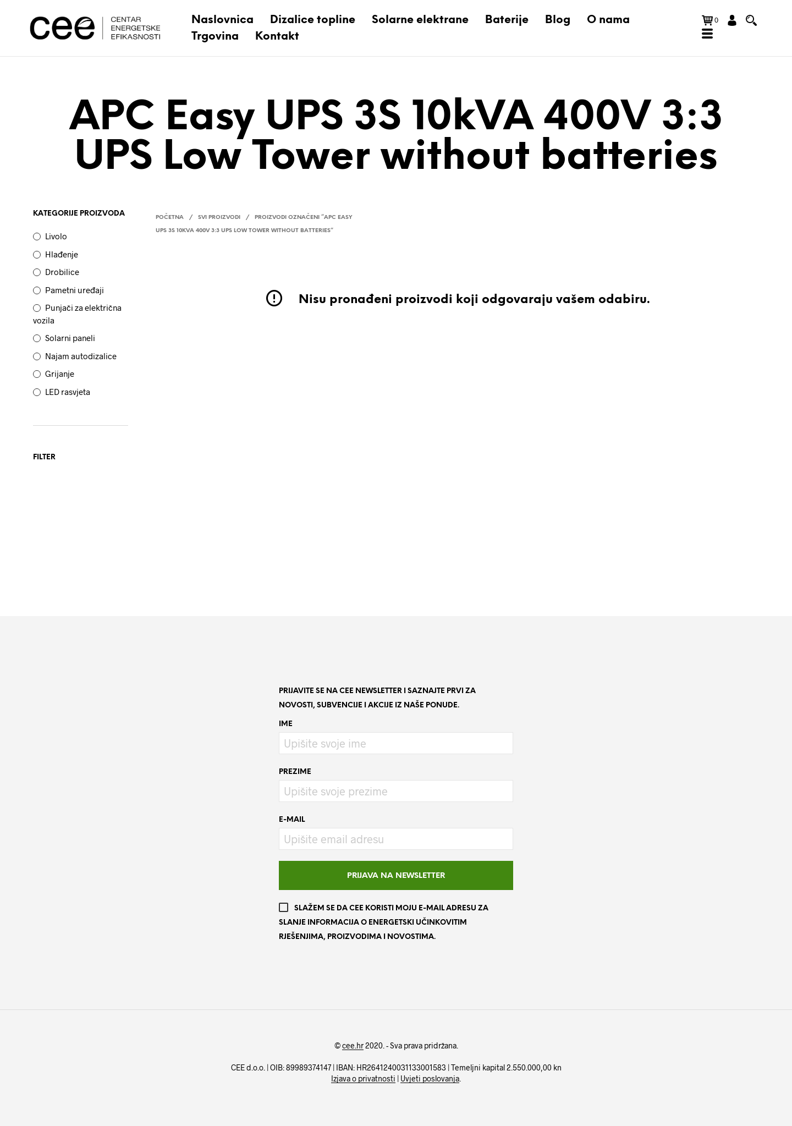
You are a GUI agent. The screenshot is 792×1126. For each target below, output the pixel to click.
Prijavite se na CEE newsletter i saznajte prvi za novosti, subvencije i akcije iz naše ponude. (377, 698)
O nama (608, 20)
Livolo (56, 236)
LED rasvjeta (67, 392)
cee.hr (353, 1045)
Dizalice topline (312, 20)
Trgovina (215, 36)
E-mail (292, 819)
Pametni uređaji (74, 290)
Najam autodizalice (81, 356)
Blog (557, 20)
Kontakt (277, 36)
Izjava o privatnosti (363, 1078)
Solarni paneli (70, 338)
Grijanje (59, 373)
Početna (170, 218)
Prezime (295, 772)
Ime (286, 724)
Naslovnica (222, 20)
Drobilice (62, 272)
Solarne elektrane (420, 20)
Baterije (507, 20)
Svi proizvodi (219, 218)
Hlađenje (61, 254)
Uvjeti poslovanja (429, 1078)
